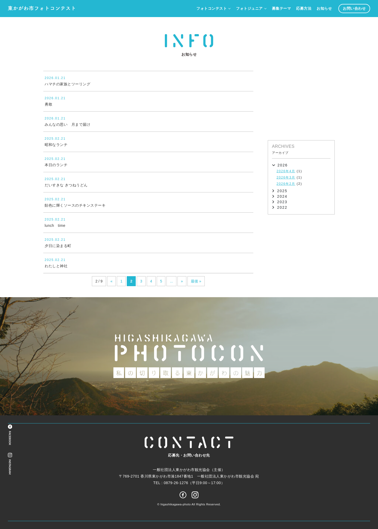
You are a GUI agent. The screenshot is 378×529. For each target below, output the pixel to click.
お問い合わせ (354, 9)
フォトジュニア (249, 9)
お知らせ (324, 9)
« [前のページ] (112, 281)
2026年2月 (286, 184)
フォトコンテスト (211, 9)
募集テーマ (281, 9)
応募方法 (303, 9)
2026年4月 (286, 171)
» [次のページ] (182, 281)
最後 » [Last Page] (196, 281)
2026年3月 (286, 177)
